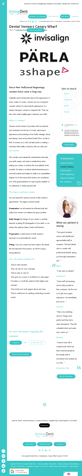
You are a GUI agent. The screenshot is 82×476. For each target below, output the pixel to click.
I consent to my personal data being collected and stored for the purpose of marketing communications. (71, 132)
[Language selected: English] (71, 474)
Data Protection (63, 466)
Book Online (65, 16)
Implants (50, 4)
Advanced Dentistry (67, 178)
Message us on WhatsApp (37, 16)
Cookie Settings (73, 466)
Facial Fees (75, 4)
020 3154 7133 (53, 16)
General (26, 4)
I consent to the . (69, 125)
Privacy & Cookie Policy (18, 466)
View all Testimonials (66, 376)
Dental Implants (65, 170)
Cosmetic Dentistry (67, 167)
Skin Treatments (65, 182)
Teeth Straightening (67, 174)
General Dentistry (66, 163)
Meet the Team (16, 421)
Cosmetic (34, 4)
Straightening (42, 4)
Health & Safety (53, 466)
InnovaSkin (58, 4)
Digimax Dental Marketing (71, 464)
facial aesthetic (14, 150)
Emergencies (44, 425)
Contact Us (75, 16)
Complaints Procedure (32, 466)
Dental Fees (66, 4)
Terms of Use (44, 466)
